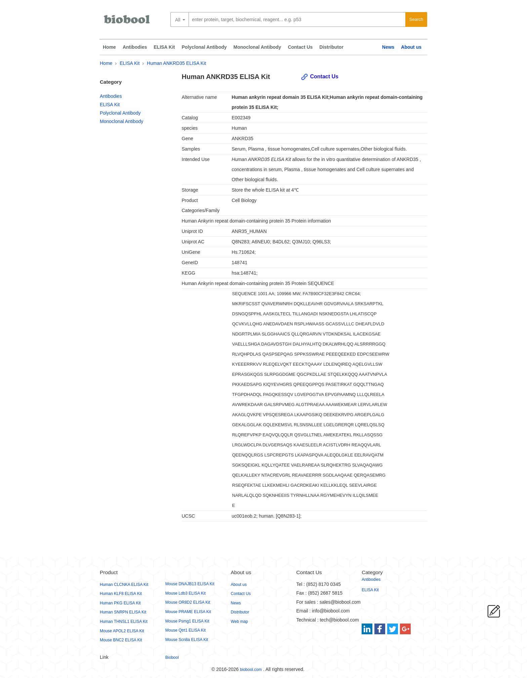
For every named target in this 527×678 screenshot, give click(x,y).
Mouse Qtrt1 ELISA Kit (185, 630)
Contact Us (300, 47)
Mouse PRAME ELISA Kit (188, 611)
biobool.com (251, 669)
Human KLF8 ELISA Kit (121, 593)
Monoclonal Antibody (257, 47)
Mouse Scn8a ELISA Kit (186, 639)
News (388, 47)
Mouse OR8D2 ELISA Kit (187, 602)
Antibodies (135, 47)
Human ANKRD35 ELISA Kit (176, 63)
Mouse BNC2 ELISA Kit (121, 640)
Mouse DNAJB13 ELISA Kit (189, 584)
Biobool (172, 657)
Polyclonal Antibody (204, 47)
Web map (239, 621)
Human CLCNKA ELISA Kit (124, 584)
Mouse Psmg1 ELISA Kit (187, 621)
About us (411, 47)
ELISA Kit (164, 47)
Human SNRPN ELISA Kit (123, 612)
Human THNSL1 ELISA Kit (124, 621)
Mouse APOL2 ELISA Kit (122, 631)
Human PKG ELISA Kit (120, 603)
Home (109, 47)
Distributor (331, 47)
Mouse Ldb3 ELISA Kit (185, 593)
